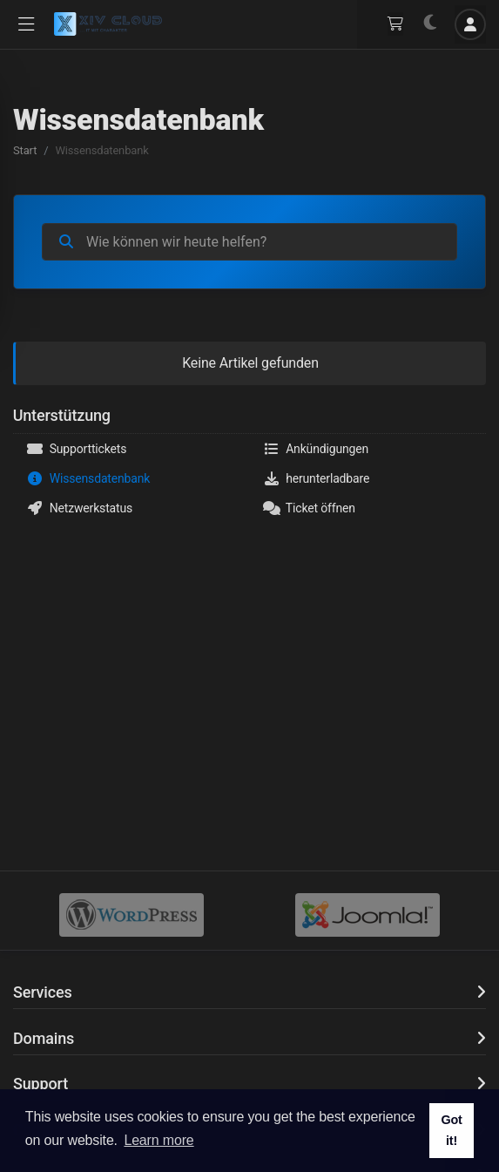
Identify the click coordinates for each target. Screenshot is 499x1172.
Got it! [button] (451, 1130)
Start (25, 150)
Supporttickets (76, 448)
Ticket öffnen (309, 508)
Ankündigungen (316, 448)
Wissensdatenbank (88, 478)
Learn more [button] (158, 1140)
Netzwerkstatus (79, 508)
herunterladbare (316, 478)
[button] (26, 25)
